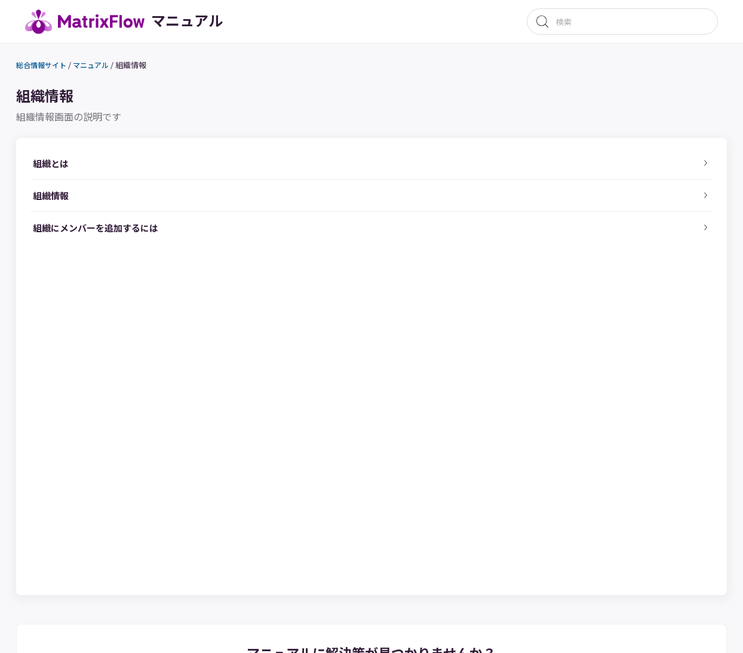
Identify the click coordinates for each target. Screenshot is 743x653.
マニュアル (105, 68)
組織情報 (146, 67)
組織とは (65, 171)
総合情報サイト (52, 68)
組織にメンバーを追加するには (119, 260)
